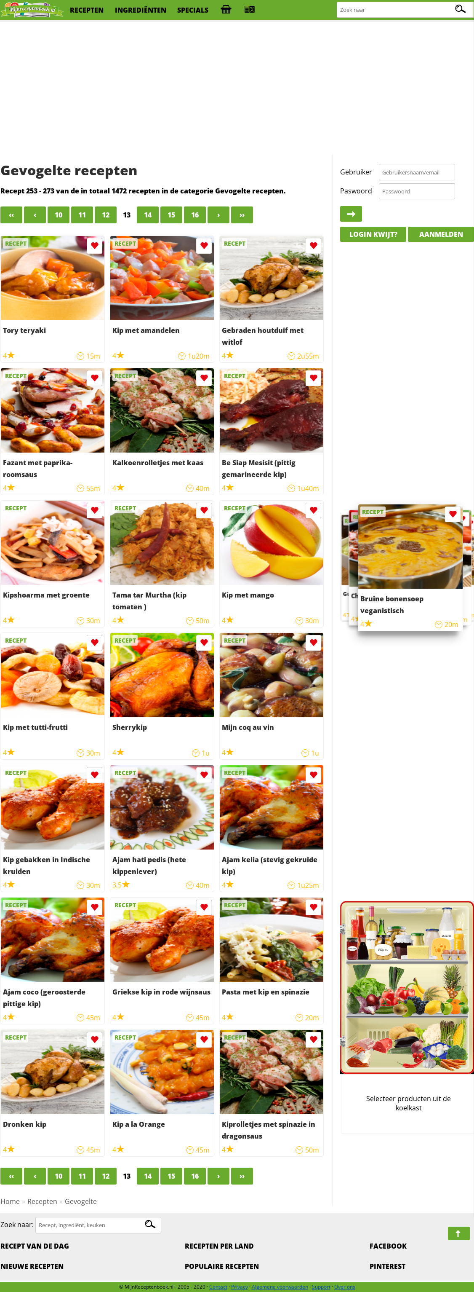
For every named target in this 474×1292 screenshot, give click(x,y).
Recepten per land (219, 1246)
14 (148, 215)
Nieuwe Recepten (32, 1266)
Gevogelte (81, 1201)
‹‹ (11, 215)
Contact (218, 1286)
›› (242, 215)
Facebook (388, 1246)
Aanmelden (441, 234)
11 (82, 215)
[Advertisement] (237, 88)
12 (105, 215)
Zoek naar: (17, 1224)
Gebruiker (356, 172)
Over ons (344, 1286)
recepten (87, 10)
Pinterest (387, 1266)
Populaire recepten (222, 1266)
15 (171, 215)
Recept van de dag (34, 1246)
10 (58, 215)
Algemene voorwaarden (280, 1286)
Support (321, 1286)
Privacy (239, 1286)
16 (195, 215)
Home (10, 1201)
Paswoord (356, 191)
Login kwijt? (373, 234)
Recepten (42, 1201)
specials (192, 10)
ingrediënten (140, 10)
